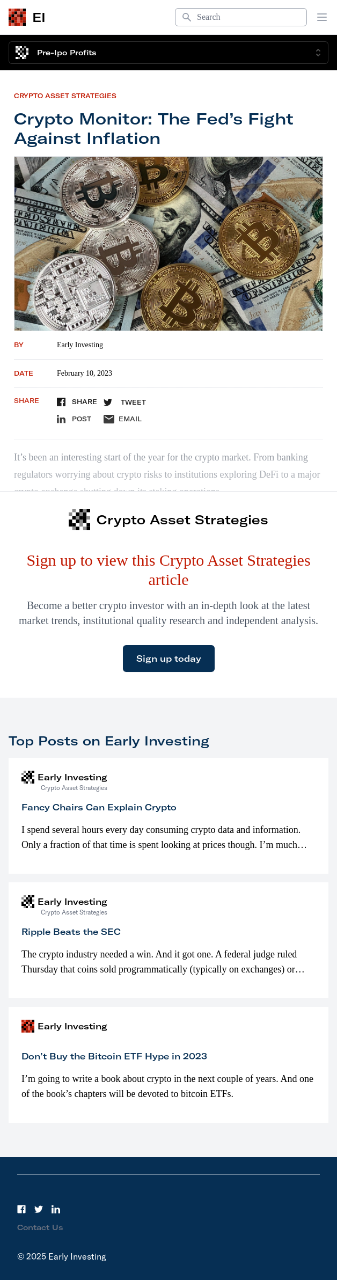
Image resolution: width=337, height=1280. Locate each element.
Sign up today (168, 658)
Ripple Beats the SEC (71, 931)
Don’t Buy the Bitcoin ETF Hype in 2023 (114, 1056)
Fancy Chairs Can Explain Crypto (99, 807)
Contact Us (40, 1227)
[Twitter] (38, 1209)
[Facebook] (21, 1209)
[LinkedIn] (56, 1209)
